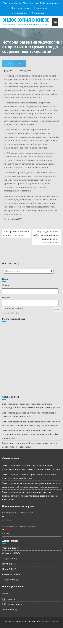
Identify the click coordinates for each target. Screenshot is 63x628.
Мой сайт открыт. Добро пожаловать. (40, 3)
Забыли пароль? (10, 312)
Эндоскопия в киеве (26, 20)
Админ (8, 70)
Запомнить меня (14, 308)
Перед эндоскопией (21, 8)
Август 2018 (8, 579)
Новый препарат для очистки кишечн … (19, 512)
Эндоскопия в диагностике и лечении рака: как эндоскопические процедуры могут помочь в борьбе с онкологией (30, 434)
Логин (5, 285)
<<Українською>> (38, 12)
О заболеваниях (19, 12)
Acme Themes (51, 621)
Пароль (6, 297)
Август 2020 (8, 558)
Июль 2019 (7, 563)
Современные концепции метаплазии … (19, 526)
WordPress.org (9, 609)
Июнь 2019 (7, 568)
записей (8, 598)
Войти (5, 593)
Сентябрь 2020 (9, 553)
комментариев (12, 604)
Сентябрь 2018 (9, 574)
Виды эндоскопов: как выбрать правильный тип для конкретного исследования (46, 237)
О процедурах (40, 8)
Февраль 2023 (9, 547)
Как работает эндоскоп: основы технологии (16, 233)
